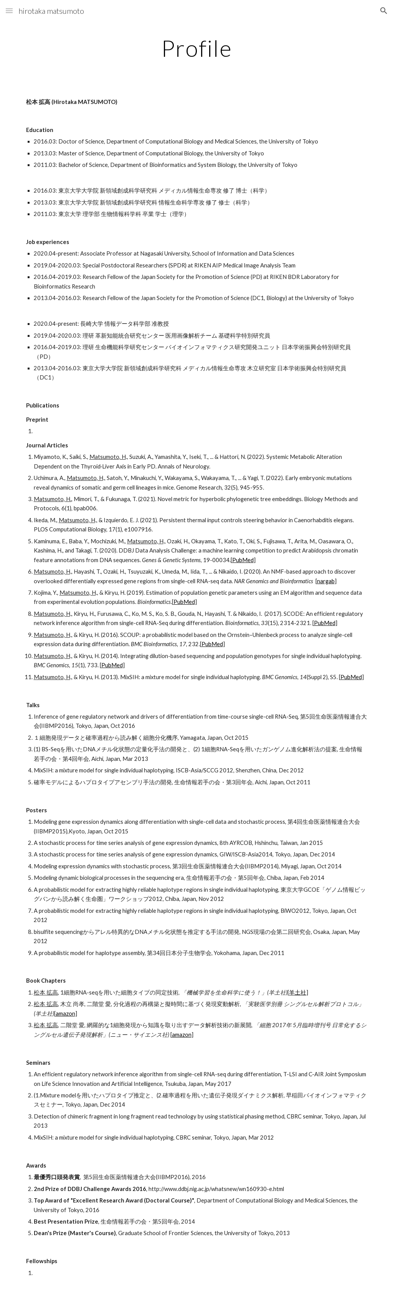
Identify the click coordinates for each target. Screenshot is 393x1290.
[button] (9, 10)
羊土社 (297, 992)
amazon (65, 1013)
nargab (326, 581)
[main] (196, 48)
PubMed (243, 560)
